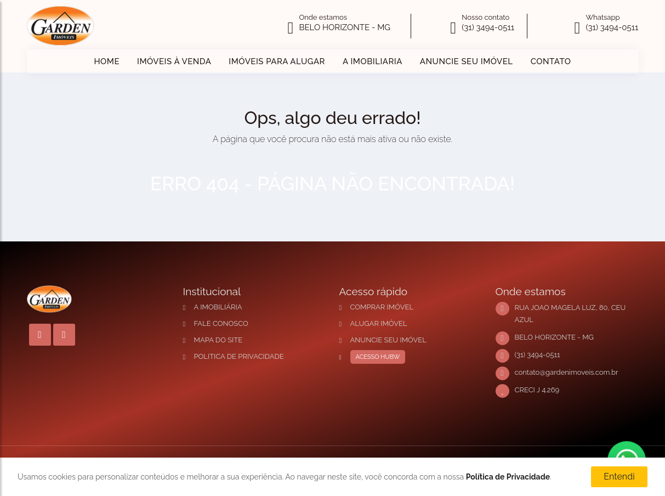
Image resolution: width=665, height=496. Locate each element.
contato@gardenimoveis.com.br (566, 372)
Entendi (619, 476)
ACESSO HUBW (375, 357)
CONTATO (551, 61)
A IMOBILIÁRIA (218, 307)
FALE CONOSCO (221, 323)
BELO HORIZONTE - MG (344, 27)
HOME (107, 61)
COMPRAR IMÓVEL (381, 307)
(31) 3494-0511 (488, 27)
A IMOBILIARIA (372, 61)
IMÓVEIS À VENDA (174, 61)
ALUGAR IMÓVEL (378, 323)
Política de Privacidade (508, 476)
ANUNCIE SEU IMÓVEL (466, 61)
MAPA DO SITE (218, 340)
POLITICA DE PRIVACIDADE (239, 356)
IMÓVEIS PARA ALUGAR (277, 61)
